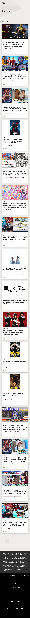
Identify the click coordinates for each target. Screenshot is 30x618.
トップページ (5, 575)
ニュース (23, 575)
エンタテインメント (14, 575)
